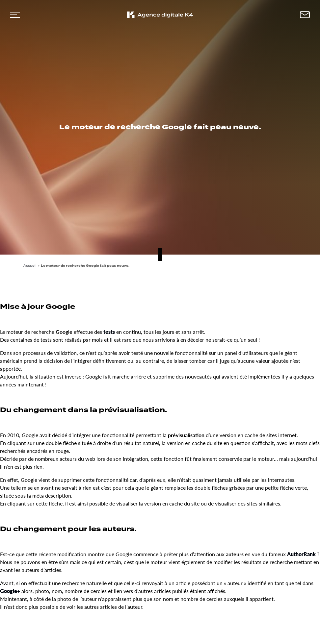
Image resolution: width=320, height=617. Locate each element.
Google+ (10, 591)
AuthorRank (301, 554)
